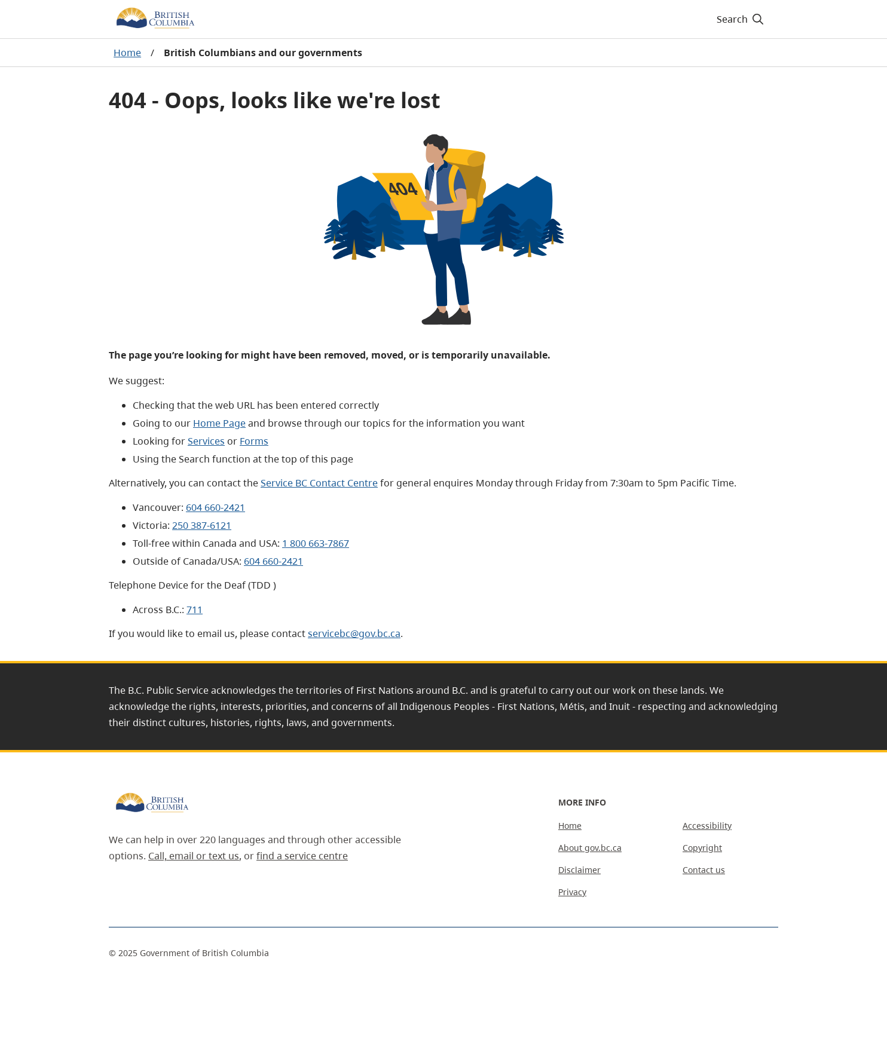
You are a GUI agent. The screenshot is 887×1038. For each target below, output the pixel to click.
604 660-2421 (215, 507)
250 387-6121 (201, 525)
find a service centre (302, 855)
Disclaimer (579, 869)
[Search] (741, 19)
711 (194, 609)
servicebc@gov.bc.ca (354, 633)
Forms (254, 441)
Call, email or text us (193, 855)
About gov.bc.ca (590, 847)
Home (127, 52)
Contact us (704, 869)
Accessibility (707, 825)
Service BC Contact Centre (319, 482)
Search (741, 19)
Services (206, 441)
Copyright (702, 847)
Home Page (219, 423)
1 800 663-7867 (315, 543)
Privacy (572, 892)
